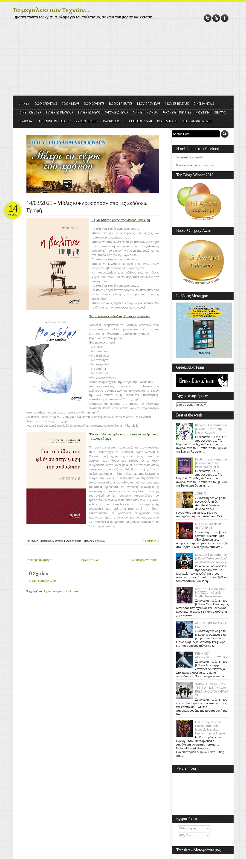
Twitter (207, 18)
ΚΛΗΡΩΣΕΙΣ (111, 121)
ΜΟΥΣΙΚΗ (202, 112)
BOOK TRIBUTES (121, 103)
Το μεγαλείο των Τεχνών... (51, 10)
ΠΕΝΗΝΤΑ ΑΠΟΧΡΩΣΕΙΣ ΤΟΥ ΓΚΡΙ (211, 655)
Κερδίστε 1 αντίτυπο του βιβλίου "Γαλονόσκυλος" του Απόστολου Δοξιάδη (211, 558)
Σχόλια (185, 835)
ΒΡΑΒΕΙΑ (26, 121)
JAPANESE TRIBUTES (176, 112)
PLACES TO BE (167, 121)
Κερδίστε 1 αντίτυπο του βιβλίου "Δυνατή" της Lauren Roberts (211, 428)
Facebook (224, 18)
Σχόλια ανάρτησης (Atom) (61, 591)
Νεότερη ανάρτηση (40, 560)
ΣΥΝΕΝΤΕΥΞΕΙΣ (87, 121)
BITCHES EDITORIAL (138, 121)
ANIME (137, 112)
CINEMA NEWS (204, 103)
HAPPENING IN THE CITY (54, 121)
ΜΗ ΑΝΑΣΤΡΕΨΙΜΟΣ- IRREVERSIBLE (210, 526)
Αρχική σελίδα (90, 560)
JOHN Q (200, 493)
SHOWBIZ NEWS (116, 112)
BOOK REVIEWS (46, 103)
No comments (151, 540)
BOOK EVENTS (94, 103)
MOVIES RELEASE (177, 103)
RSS (216, 18)
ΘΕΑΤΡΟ (220, 112)
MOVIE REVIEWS (148, 103)
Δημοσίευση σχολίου (42, 580)
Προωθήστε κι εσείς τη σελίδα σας (195, 165)
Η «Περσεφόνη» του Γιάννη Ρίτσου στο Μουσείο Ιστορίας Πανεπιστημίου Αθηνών (210, 727)
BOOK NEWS (70, 103)
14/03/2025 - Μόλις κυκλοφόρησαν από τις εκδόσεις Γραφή (86, 207)
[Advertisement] (123, 61)
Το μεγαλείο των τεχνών (189, 157)
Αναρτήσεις (188, 828)
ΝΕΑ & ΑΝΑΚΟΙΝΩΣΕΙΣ (197, 121)
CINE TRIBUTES (30, 112)
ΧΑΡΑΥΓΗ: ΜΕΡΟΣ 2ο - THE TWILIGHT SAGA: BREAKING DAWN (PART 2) (212, 689)
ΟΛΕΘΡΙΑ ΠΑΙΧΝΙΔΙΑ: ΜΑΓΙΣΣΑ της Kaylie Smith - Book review (210, 592)
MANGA (152, 112)
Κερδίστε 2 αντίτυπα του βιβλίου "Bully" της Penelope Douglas (211, 463)
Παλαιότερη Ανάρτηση (143, 560)
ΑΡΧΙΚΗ (25, 103)
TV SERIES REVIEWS (59, 112)
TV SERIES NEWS (89, 112)
